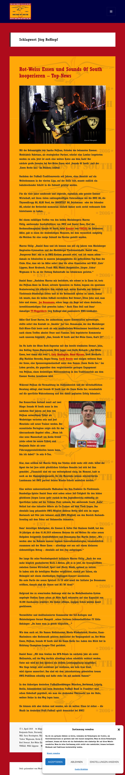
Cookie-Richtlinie (81, 769)
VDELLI (83, 228)
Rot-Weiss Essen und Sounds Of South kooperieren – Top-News (60, 72)
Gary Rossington (60, 354)
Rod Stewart (24, 742)
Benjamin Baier (26, 732)
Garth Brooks (66, 358)
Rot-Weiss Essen (38, 742)
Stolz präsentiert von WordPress (33, 768)
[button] (118, 729)
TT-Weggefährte (39, 311)
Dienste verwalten (53, 753)
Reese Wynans (77, 354)
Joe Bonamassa (46, 302)
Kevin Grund (40, 739)
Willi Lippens (32, 746)
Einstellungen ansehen (104, 761)
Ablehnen (77, 761)
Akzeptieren (55, 761)
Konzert (70, 228)
